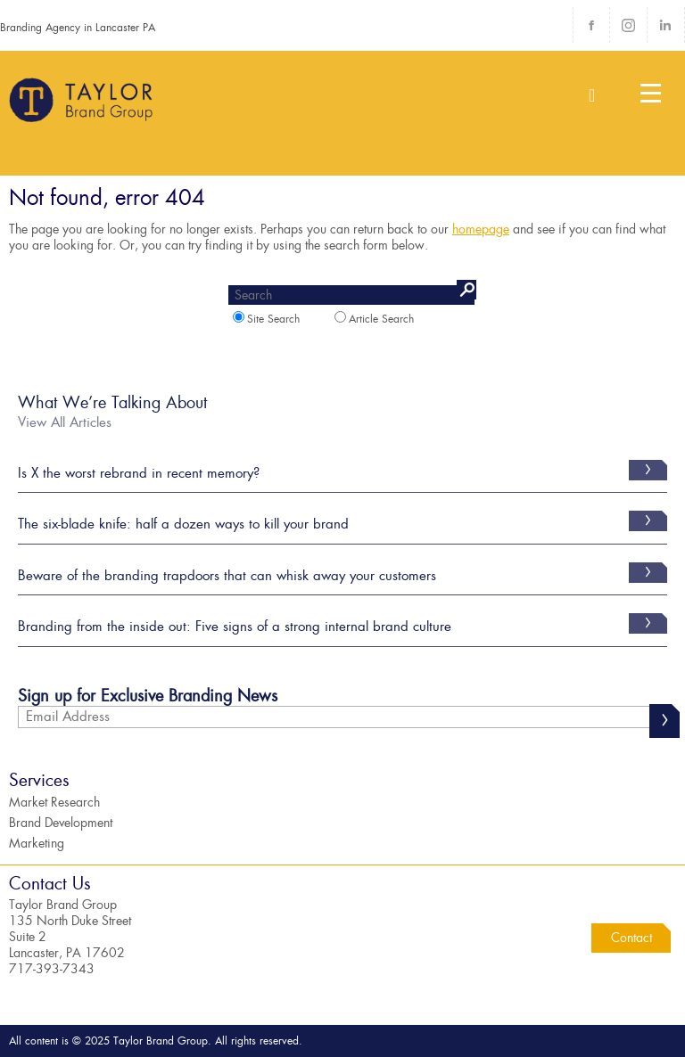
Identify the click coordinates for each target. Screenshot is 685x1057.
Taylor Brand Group (82, 107)
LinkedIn (665, 25)
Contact (631, 938)
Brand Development (60, 823)
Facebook (591, 25)
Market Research (54, 802)
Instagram (628, 25)
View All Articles (64, 422)
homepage (480, 229)
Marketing (36, 843)
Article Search (374, 319)
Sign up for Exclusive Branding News (147, 699)
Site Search (266, 319)
